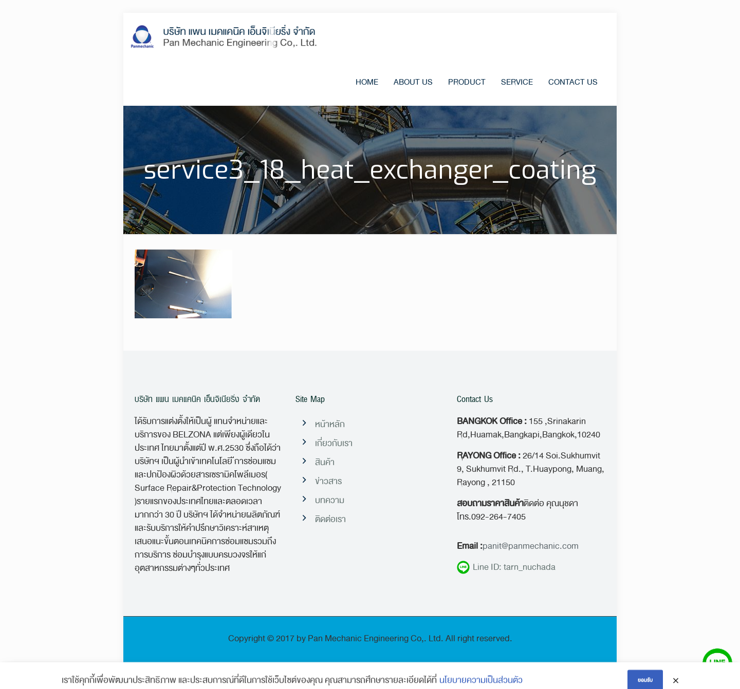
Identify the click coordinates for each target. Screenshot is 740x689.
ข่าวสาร (328, 481)
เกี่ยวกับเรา (334, 443)
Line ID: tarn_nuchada (506, 567)
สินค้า (325, 462)
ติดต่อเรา (330, 519)
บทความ (329, 500)
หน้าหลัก (330, 424)
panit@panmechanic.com (531, 546)
